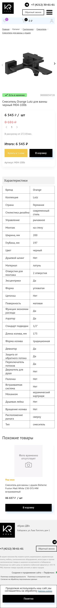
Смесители (41, 29)
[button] (2, 65)
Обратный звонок (33, 12)
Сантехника (28, 29)
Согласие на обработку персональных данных (19, 579)
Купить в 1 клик (16, 153)
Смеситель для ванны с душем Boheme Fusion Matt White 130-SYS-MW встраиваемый (26, 488)
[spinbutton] (12, 127)
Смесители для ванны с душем (16, 32)
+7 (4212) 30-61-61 (43, 4)
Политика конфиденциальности (13, 576)
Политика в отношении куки (39, 576)
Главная (5, 29)
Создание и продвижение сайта (26, 572)
